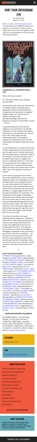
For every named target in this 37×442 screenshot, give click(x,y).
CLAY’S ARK (6, 291)
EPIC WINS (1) (7, 405)
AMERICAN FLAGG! (11, 306)
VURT (28, 295)
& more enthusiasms (17, 330)
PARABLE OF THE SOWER (11, 282)
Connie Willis (9, 354)
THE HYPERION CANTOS (25, 271)
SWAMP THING (16, 262)
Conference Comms (9, 378)
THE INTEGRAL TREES (10, 288)
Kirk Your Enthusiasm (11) (11, 401)
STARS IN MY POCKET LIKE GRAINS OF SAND (17, 298)
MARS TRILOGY (13, 284)
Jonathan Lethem (8, 398)
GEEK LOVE (6, 267)
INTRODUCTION (8, 256)
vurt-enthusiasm (21, 354)
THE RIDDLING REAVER (22, 275)
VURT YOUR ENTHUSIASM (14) (13, 369)
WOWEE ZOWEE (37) (9, 375)
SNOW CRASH (16, 258)
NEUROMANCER (11, 304)
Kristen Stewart (7, 391)
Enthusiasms (9, 342)
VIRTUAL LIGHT (8, 308)
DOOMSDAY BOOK (9, 286)
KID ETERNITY (24, 273)
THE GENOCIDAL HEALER (14, 260)
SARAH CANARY (28, 291)
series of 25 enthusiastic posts (20, 24)
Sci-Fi (17, 342)
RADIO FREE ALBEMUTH (14, 301)
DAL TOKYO (30, 269)
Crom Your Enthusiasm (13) (12, 388)
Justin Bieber (7, 395)
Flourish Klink (23, 410)
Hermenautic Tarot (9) (10, 385)
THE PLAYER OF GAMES (13, 264)
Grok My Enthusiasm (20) (11, 382)
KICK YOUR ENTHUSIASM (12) (13, 372)
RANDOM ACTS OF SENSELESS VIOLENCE (16, 278)
